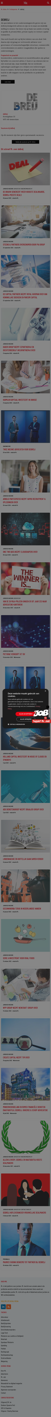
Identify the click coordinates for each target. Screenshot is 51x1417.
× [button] (45, 691)
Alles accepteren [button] (26, 714)
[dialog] (26, 708)
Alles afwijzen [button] (26, 719)
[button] (16, 724)
